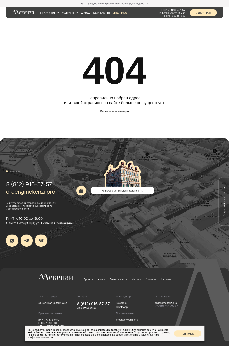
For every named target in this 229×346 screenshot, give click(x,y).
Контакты (166, 279)
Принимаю (188, 333)
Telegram (121, 303)
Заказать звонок (86, 308)
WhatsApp (122, 307)
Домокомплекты (118, 279)
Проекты (88, 279)
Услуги (101, 279)
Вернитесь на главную (114, 111)
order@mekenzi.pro (30, 191)
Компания (151, 279)
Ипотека (136, 279)
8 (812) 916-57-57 (29, 184)
